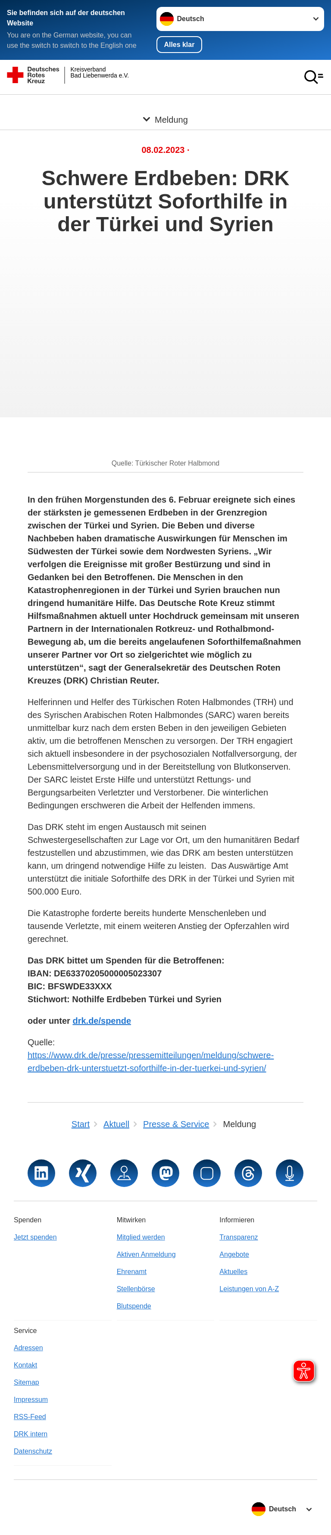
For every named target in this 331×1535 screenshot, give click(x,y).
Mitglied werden (141, 1237)
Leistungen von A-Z (249, 1289)
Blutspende (134, 1306)
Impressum (31, 1399)
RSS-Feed (30, 1416)
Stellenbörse (136, 1289)
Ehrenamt (132, 1271)
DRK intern (30, 1434)
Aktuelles (233, 1271)
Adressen (28, 1348)
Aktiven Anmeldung (146, 1254)
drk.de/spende (101, 1020)
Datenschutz (33, 1451)
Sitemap (26, 1382)
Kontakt (25, 1365)
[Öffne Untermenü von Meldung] (165, 105)
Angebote (234, 1254)
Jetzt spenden (35, 1237)
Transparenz (238, 1237)
